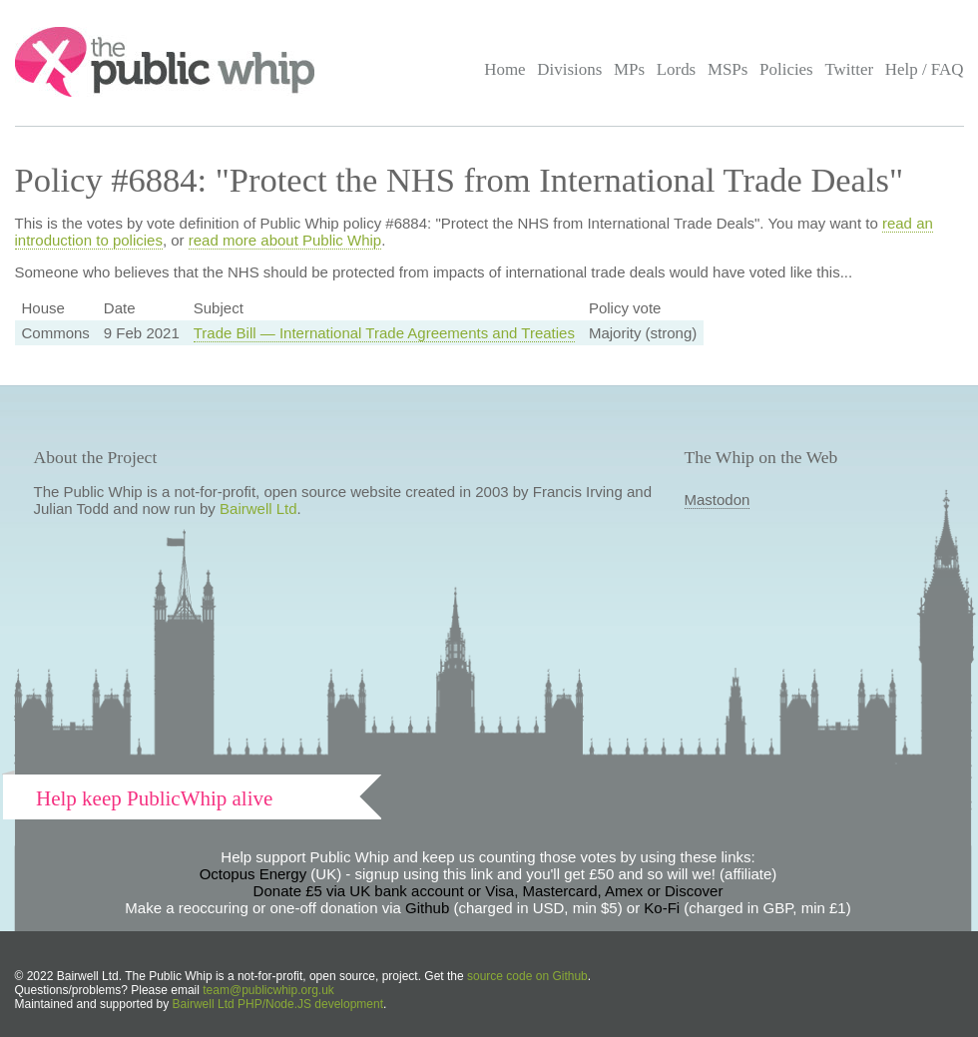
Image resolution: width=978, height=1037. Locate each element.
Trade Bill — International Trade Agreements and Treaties (384, 332)
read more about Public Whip (285, 240)
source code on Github (527, 976)
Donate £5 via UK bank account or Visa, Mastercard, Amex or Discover (488, 890)
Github (427, 907)
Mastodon (717, 499)
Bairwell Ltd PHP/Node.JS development (278, 1004)
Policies (786, 69)
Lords (677, 69)
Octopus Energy (253, 873)
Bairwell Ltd (258, 508)
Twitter (848, 69)
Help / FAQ (924, 69)
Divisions (569, 69)
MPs (629, 69)
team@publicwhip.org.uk (268, 990)
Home (504, 69)
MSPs (728, 69)
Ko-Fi (662, 907)
